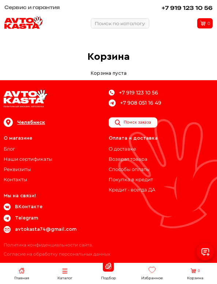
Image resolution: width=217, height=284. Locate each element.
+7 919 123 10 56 (187, 8)
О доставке (122, 149)
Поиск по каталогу (120, 23)
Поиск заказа (133, 122)
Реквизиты (17, 169)
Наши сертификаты (28, 159)
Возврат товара (128, 159)
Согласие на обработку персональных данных (57, 254)
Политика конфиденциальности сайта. (48, 245)
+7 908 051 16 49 (135, 103)
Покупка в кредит (131, 179)
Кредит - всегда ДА (132, 189)
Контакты (15, 179)
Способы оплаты (129, 169)
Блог (9, 149)
